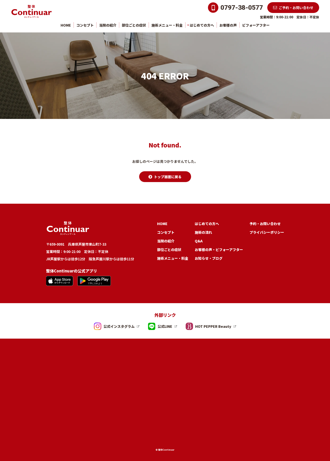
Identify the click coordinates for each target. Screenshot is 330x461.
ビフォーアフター (256, 25)
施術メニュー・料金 (167, 25)
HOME (66, 25)
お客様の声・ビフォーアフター (219, 249)
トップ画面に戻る (168, 176)
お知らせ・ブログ (208, 258)
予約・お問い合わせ (265, 223)
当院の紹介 (107, 25)
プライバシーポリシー (267, 232)
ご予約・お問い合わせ (296, 7)
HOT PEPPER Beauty (208, 326)
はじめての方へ (202, 25)
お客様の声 (228, 25)
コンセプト (85, 25)
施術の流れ (203, 232)
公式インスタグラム (114, 326)
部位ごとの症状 (134, 25)
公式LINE (160, 326)
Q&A (199, 240)
